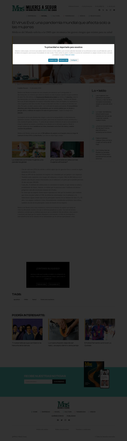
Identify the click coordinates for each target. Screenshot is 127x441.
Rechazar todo (63, 60)
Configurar (74, 60)
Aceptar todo (53, 60)
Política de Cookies (70, 55)
